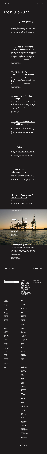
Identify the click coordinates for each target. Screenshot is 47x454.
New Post (22, 391)
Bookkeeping (23, 328)
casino (22, 331)
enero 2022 (6, 331)
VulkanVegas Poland (24, 429)
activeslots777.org (24, 308)
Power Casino (23, 410)
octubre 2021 (6, 335)
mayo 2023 (5, 309)
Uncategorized (19, 87)
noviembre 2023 (6, 301)
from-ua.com (23, 354)
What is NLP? (23, 430)
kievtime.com (23, 370)
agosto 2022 (6, 321)
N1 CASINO (23, 386)
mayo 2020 (5, 354)
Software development (24, 418)
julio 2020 (5, 351)
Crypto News (23, 336)
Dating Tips (23, 340)
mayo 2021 (5, 340)
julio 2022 (5, 323)
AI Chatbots (23, 309)
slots (22, 413)
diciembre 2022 (6, 316)
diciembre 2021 (6, 332)
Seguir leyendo (22, 33)
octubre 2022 (6, 319)
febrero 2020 (6, 358)
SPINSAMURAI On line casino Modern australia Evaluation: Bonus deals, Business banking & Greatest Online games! (26, 293)
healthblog (22, 358)
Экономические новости (25, 440)
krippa (22, 374)
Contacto (41, 3)
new (21, 390)
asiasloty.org (23, 313)
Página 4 (13, 268)
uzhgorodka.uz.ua (24, 426)
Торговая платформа (24, 434)
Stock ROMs (23, 422)
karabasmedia (23, 368)
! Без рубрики (23, 300)
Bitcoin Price (23, 324)
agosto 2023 (6, 305)
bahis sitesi (23, 320)
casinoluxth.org (23, 332)
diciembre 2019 (6, 360)
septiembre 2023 (6, 304)
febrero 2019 (6, 367)
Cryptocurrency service (24, 339)
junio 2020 (5, 352)
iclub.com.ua (23, 359)
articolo (22, 312)
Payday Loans (23, 405)
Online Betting (23, 397)
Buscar (5, 280)
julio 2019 (5, 364)
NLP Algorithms (23, 394)
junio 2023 (5, 308)
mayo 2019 (5, 366)
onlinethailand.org (24, 402)
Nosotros (37, 3)
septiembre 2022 (6, 320)
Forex (22, 348)
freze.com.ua (23, 352)
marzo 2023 (6, 312)
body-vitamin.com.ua (24, 327)
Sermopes (6, 3)
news (22, 393)
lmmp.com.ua (23, 379)
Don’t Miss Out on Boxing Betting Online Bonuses (25, 286)
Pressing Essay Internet (21, 244)
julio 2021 (5, 339)
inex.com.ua (23, 362)
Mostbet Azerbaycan (24, 383)
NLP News (22, 395)
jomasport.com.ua (24, 367)
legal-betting (23, 375)
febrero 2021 (6, 343)
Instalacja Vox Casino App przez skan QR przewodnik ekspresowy (25, 283)
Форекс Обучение (24, 438)
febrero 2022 (6, 329)
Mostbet (22, 382)
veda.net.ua (23, 428)
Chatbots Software (24, 335)
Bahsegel (22, 321)
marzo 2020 (6, 356)
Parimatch (22, 403)
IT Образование (23, 364)
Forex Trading (23, 351)
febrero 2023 (6, 313)
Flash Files (22, 347)
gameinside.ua (23, 355)
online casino (23, 398)
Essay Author (17, 147)
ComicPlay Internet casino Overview (25, 290)
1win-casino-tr (23, 304)
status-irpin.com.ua (24, 421)
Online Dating (23, 399)
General (22, 356)
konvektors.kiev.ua (24, 371)
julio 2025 (5, 300)
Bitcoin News (19, 63)
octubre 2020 (6, 348)
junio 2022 (5, 324)
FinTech (22, 344)
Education (22, 343)
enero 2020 (6, 359)
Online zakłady (23, 401)
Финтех (22, 436)
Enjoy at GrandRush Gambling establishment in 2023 (25, 288)
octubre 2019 (6, 363)
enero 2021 (6, 344)
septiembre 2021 (6, 336)
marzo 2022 (6, 328)
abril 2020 (5, 355)
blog (21, 325)
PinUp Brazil (23, 409)
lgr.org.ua (22, 378)
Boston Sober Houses (24, 329)
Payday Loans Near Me (24, 406)
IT (21, 363)
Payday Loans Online (24, 407)
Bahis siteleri (23, 319)
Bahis (22, 317)
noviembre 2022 (6, 317)
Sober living (23, 417)
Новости (22, 432)
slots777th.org (23, 414)
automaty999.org (23, 316)
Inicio (33, 3)
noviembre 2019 (6, 362)
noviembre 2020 (6, 347)
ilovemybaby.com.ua (24, 360)
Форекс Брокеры (24, 437)
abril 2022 (5, 327)
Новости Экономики (24, 433)
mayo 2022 (5, 325)
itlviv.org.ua (23, 366)
